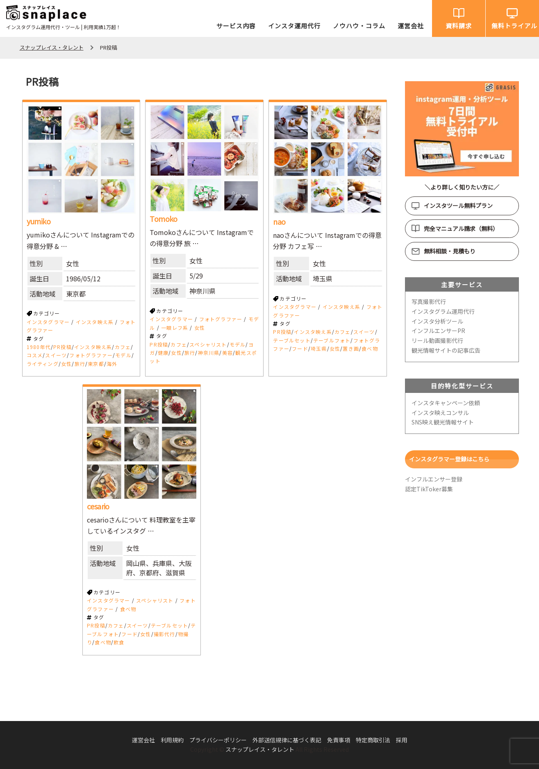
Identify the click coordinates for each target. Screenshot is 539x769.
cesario (98, 506)
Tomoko (163, 218)
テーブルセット (291, 340)
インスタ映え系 (95, 321)
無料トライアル (514, 25)
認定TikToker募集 (429, 489)
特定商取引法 (373, 740)
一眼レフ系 (174, 327)
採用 (401, 740)
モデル (123, 354)
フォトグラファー (91, 354)
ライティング (43, 363)
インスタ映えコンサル (440, 412)
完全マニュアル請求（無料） (461, 228)
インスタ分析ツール (437, 321)
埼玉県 (319, 348)
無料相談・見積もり (449, 251)
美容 (227, 352)
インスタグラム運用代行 (443, 311)
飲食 (119, 642)
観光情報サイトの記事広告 (446, 350)
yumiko (38, 221)
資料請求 (459, 25)
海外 (112, 363)
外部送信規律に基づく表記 (286, 740)
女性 (66, 363)
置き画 (351, 348)
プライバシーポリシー (218, 740)
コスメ (35, 354)
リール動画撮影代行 (437, 340)
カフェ (123, 346)
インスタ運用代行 (294, 25)
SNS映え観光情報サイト (443, 422)
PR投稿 (62, 346)
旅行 (80, 363)
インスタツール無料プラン (458, 205)
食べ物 (370, 348)
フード (300, 348)
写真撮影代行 (429, 301)
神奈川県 (209, 352)
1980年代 (39, 346)
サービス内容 (236, 25)
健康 (163, 352)
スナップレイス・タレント (259, 749)
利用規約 (172, 740)
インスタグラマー (48, 321)
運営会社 (411, 25)
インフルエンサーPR (438, 330)
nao (279, 221)
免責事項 (338, 740)
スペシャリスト (208, 344)
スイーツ (56, 354)
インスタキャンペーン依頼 (446, 403)
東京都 (96, 363)
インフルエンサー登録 (433, 479)
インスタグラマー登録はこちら (449, 459)
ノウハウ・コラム (359, 25)
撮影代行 (164, 633)
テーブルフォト (331, 340)
